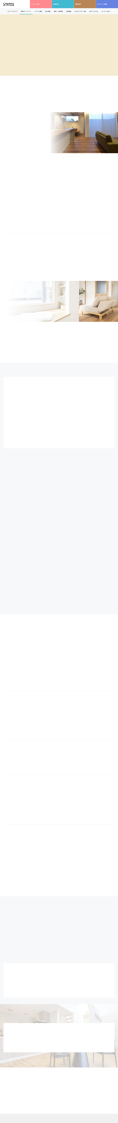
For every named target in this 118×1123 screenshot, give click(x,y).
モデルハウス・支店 (80, 11)
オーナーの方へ (106, 11)
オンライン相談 (102, 4)
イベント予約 (35, 4)
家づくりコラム (94, 11)
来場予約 (56, 4)
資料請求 (78, 4)
